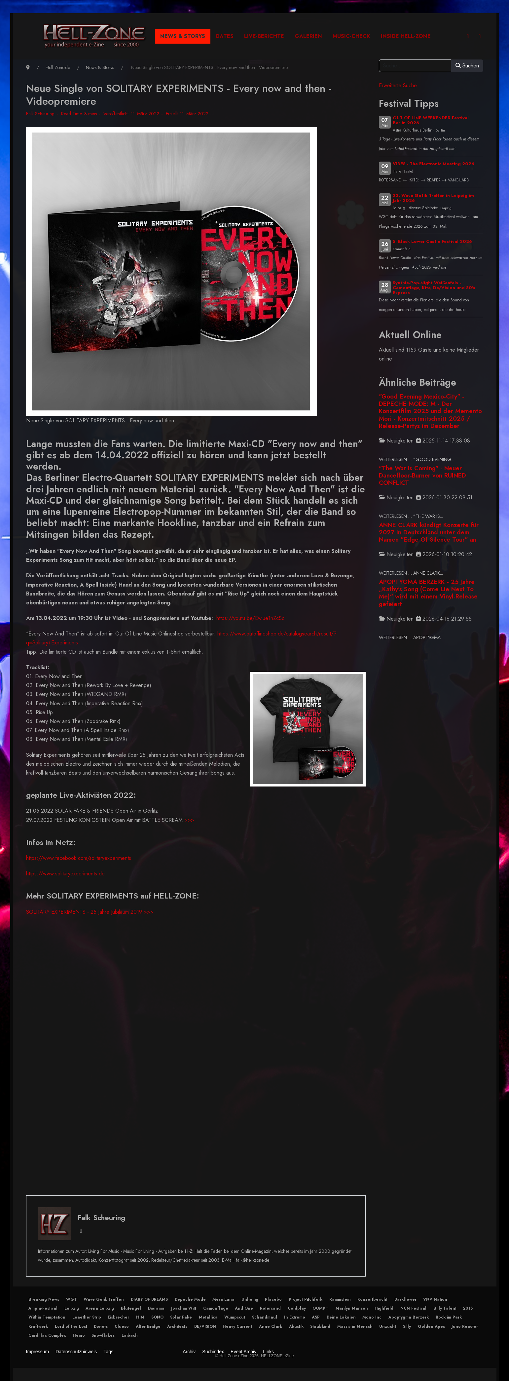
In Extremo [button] (294, 1317)
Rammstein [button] (340, 1299)
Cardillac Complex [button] (47, 1335)
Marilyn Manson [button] (352, 1308)
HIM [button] (140, 1317)
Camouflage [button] (215, 1308)
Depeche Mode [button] (190, 1299)
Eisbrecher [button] (118, 1317)
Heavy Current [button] (237, 1326)
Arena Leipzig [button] (100, 1308)
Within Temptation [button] (46, 1317)
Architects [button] (177, 1326)
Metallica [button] (208, 1317)
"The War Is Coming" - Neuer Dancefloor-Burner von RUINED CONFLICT (422, 475)
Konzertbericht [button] (372, 1299)
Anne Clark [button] (270, 1326)
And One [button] (244, 1308)
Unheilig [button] (249, 1299)
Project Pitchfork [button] (305, 1299)
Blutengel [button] (131, 1308)
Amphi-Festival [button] (42, 1308)
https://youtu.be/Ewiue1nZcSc (250, 618)
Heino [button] (79, 1335)
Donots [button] (101, 1326)
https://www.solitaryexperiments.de (65, 873)
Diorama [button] (156, 1308)
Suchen (467, 65)
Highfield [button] (384, 1308)
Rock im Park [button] (449, 1317)
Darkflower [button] (405, 1299)
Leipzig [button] (71, 1308)
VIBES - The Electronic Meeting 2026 (433, 164)
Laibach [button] (130, 1335)
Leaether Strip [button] (86, 1317)
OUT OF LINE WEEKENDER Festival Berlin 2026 (431, 120)
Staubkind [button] (320, 1326)
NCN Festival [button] (413, 1308)
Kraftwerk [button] (38, 1326)
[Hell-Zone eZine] (94, 36)
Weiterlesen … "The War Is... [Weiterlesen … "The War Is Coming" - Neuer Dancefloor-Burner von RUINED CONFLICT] (411, 516)
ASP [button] (316, 1317)
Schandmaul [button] (264, 1317)
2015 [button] (468, 1308)
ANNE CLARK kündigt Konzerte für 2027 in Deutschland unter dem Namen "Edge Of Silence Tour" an (429, 532)
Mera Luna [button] (223, 1299)
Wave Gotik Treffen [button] (104, 1299)
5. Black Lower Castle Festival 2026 (432, 241)
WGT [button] (71, 1299)
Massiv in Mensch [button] (355, 1326)
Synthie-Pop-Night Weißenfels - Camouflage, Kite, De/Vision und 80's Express (434, 288)
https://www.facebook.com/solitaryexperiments (78, 858)
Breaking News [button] (43, 1299)
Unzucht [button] (387, 1326)
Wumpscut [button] (234, 1317)
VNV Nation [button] (435, 1299)
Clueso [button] (122, 1326)
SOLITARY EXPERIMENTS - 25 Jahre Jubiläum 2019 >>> (90, 912)
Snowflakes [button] (103, 1335)
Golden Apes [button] (431, 1326)
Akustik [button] (296, 1326)
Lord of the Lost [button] (71, 1326)
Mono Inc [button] (372, 1317)
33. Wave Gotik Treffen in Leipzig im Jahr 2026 (433, 198)
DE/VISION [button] (205, 1326)
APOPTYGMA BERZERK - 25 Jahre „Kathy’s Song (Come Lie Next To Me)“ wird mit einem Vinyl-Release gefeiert (428, 592)
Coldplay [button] (297, 1308)
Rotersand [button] (270, 1308)
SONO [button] (157, 1317)
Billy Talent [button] (444, 1308)
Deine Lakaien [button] (341, 1317)
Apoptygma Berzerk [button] (408, 1317)
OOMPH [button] (320, 1308)
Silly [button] (407, 1326)
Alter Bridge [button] (148, 1326)
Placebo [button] (273, 1299)
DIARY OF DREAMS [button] (149, 1299)
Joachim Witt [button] (183, 1308)
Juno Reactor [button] (465, 1326)
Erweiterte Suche (398, 85)
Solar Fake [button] (181, 1317)
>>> (189, 820)
